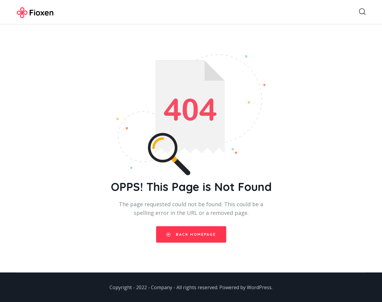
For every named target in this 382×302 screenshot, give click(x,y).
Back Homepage (191, 234)
